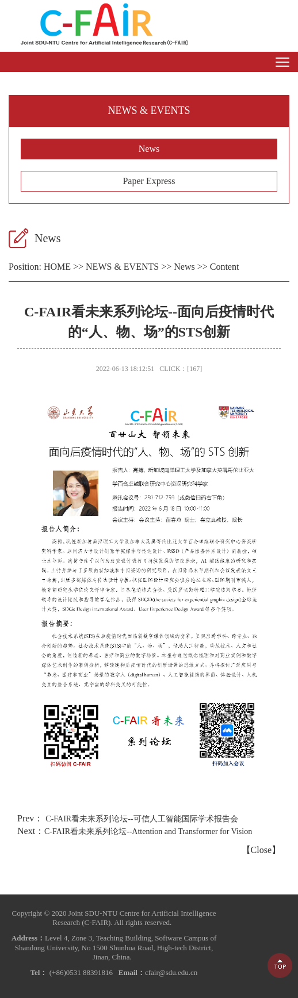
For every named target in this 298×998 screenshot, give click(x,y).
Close (261, 850)
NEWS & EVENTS (122, 267)
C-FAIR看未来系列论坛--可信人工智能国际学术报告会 (141, 819)
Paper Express (149, 181)
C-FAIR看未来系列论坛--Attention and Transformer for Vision (148, 831)
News (149, 149)
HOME (57, 267)
